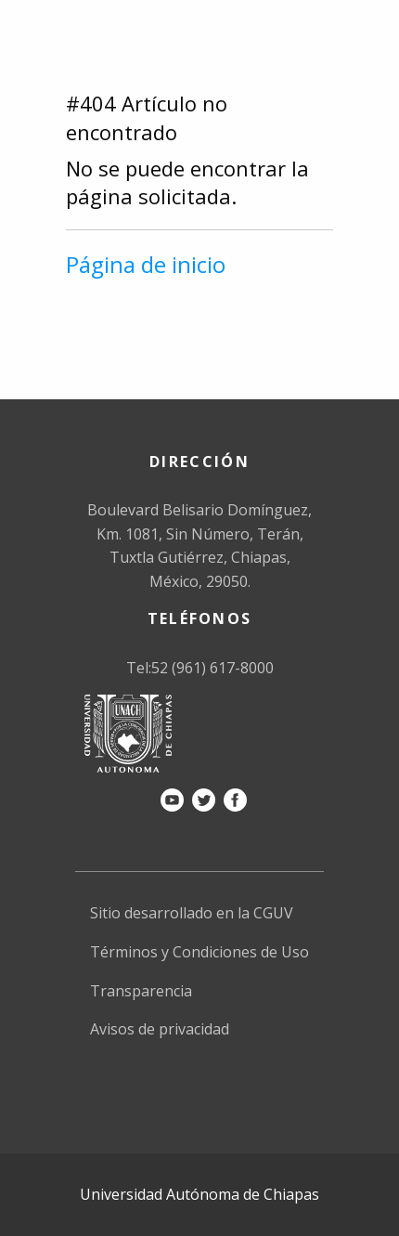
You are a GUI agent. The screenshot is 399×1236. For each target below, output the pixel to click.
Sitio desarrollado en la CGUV (191, 913)
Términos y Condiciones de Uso (199, 952)
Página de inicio (145, 264)
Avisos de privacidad (159, 1029)
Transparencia (141, 991)
